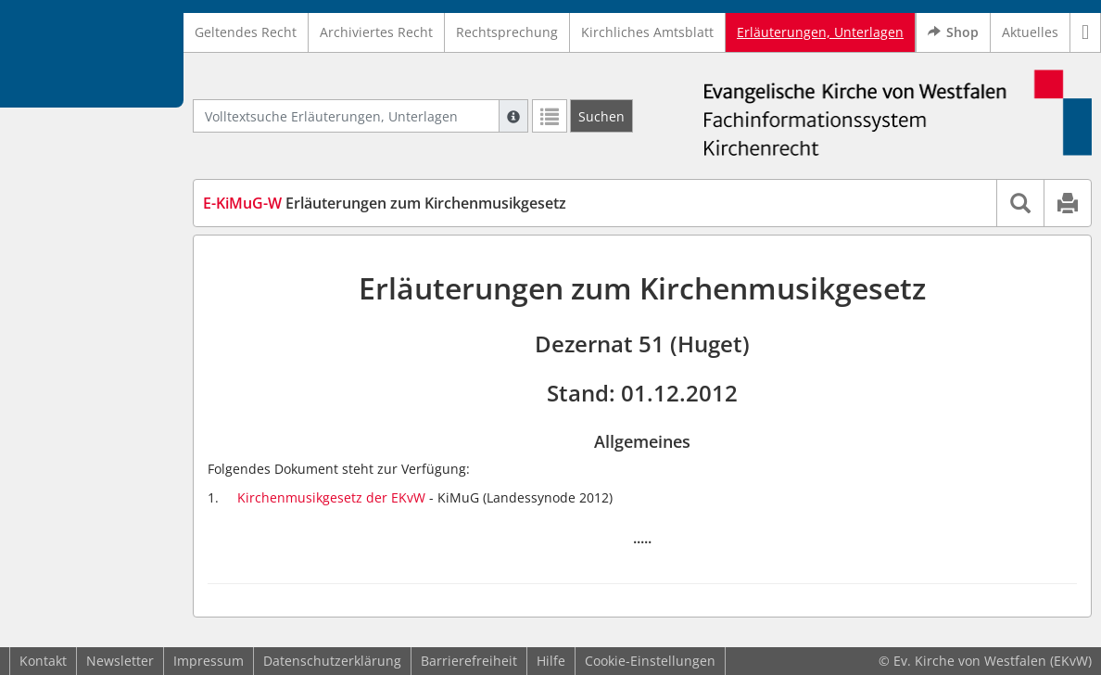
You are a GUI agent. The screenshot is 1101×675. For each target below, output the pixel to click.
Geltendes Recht (246, 32)
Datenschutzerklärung (332, 660)
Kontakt (43, 660)
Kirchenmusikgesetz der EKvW (331, 497)
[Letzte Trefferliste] (549, 116)
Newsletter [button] (120, 660)
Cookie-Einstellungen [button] (650, 660)
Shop (953, 32)
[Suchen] (601, 116)
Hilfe (551, 660)
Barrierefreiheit (469, 660)
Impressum (208, 660)
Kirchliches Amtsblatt (647, 32)
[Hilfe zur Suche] (513, 116)
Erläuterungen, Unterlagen (820, 32)
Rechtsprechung (507, 32)
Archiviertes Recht (376, 32)
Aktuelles (1030, 32)
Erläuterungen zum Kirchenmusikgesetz (384, 203)
